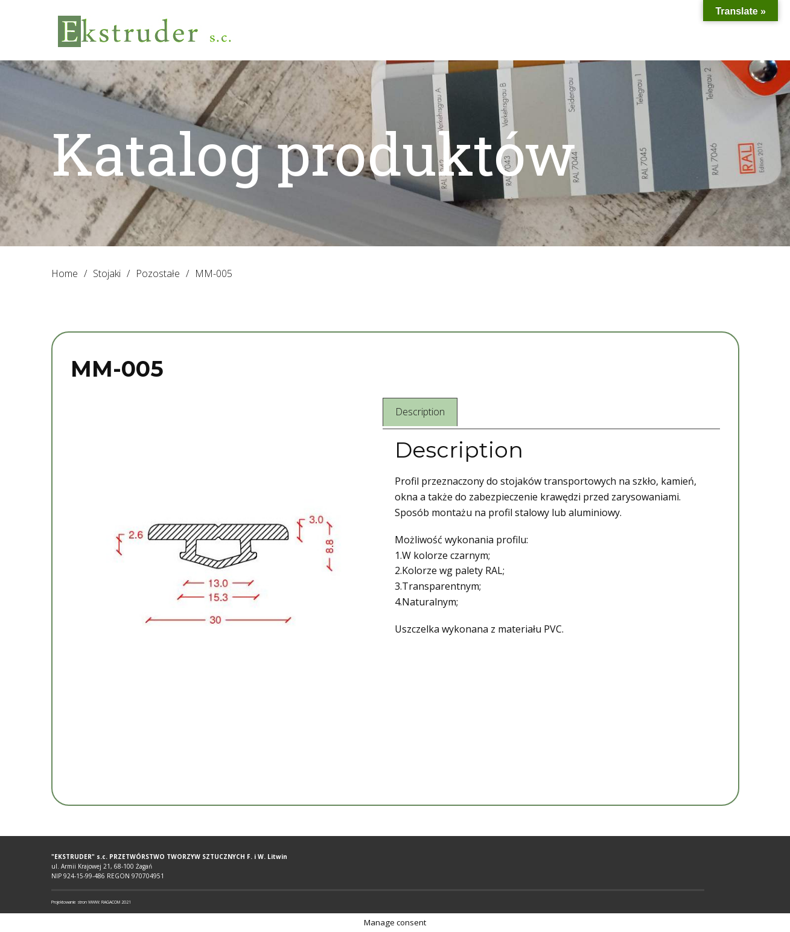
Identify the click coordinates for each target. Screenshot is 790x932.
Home (64, 273)
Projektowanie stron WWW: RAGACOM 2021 (91, 902)
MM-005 (117, 369)
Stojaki (107, 273)
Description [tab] (420, 411)
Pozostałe (158, 273)
